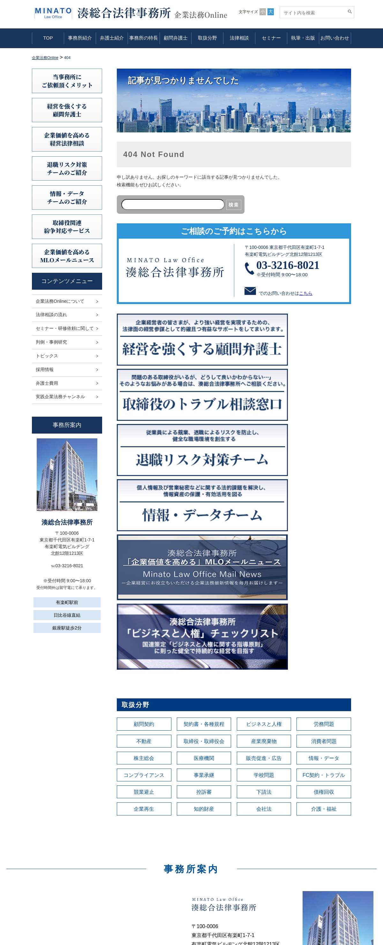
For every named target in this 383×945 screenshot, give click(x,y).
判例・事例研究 (51, 342)
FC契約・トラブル (324, 543)
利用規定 (298, 850)
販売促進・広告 (264, 525)
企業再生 (143, 579)
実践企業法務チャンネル (60, 396)
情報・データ (324, 525)
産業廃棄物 (264, 507)
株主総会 (143, 525)
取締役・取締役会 (204, 507)
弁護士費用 (47, 383)
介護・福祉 (324, 579)
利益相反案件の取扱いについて (320, 877)
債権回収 (323, 561)
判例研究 (215, 877)
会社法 (264, 579)
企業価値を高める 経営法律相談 (67, 139)
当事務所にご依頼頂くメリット (67, 80)
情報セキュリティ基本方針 (316, 868)
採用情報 (45, 369)
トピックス (47, 355)
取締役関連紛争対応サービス (67, 226)
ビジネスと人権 (264, 489)
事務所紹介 (80, 38)
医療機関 (203, 525)
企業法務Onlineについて (60, 301)
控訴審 (204, 561)
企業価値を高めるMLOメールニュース (67, 256)
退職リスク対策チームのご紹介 (67, 168)
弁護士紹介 (112, 38)
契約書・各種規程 (204, 489)
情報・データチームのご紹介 (67, 197)
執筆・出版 (303, 38)
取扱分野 (207, 38)
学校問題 (263, 543)
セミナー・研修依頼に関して (65, 328)
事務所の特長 (143, 38)
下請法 (264, 561)
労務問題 (323, 489)
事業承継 (203, 543)
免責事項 (298, 859)
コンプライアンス (144, 543)
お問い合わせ (334, 38)
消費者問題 (324, 507)
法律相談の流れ (51, 314)
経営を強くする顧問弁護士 (67, 110)
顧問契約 (143, 489)
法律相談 (239, 38)
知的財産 (203, 579)
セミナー (271, 38)
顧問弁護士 (176, 38)
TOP (48, 38)
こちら (305, 293)
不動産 (144, 507)
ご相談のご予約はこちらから (234, 231)
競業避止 (143, 561)
